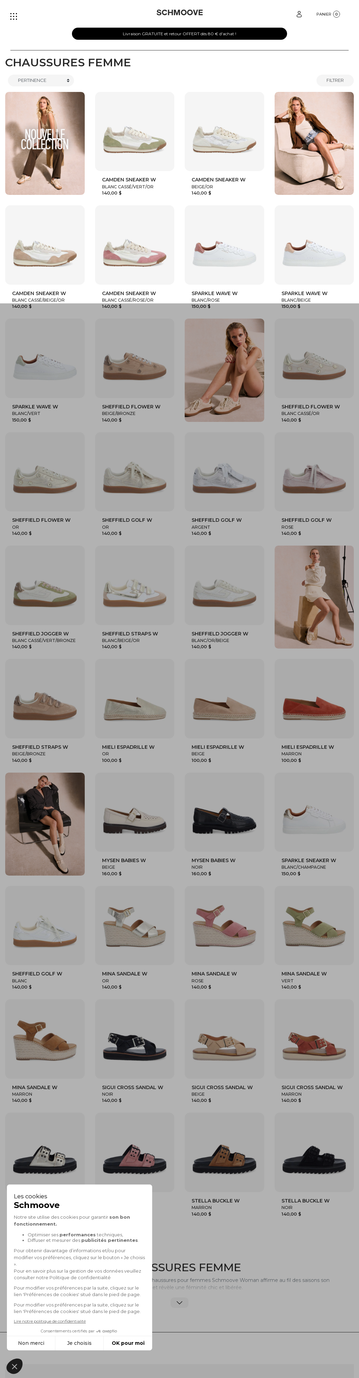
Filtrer (335, 80)
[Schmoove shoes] (180, 12)
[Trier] (41, 80)
